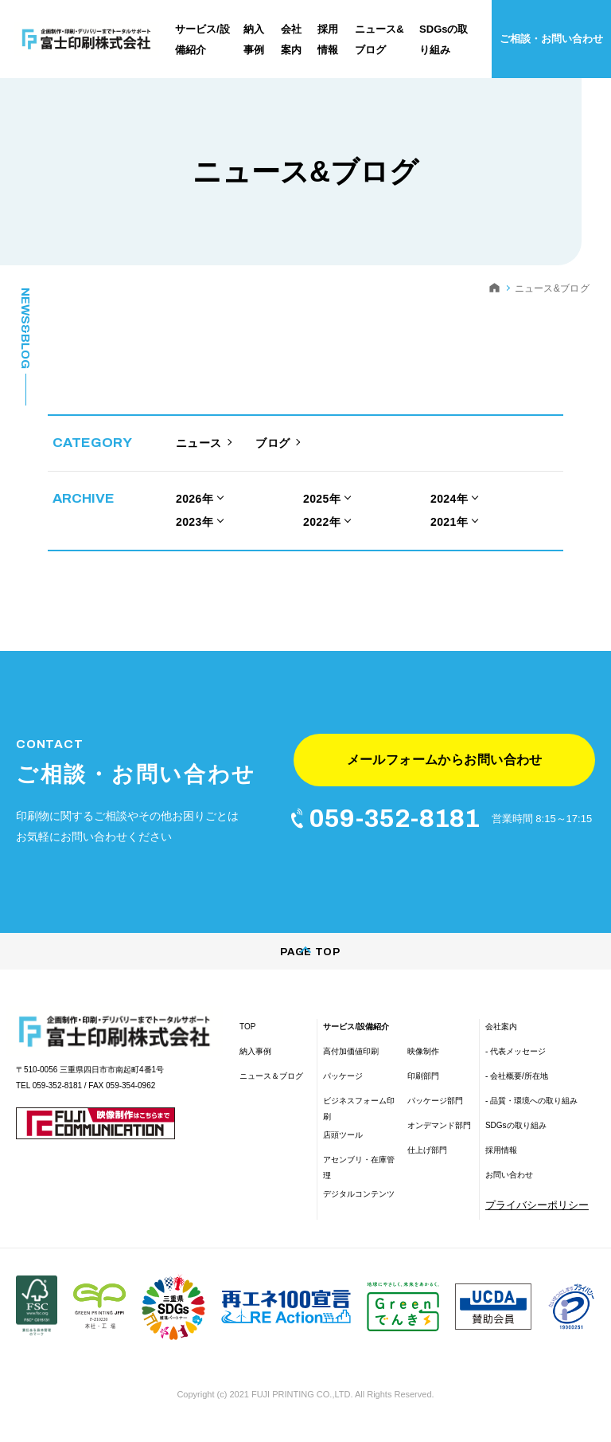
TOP (247, 1038)
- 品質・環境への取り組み (531, 1112)
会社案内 (501, 1038)
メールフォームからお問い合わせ (444, 765)
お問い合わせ (509, 1186)
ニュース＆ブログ (271, 1087)
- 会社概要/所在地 (516, 1087)
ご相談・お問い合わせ (551, 39)
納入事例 (255, 1063)
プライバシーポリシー (537, 1217)
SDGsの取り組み (516, 1137)
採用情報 (501, 1162)
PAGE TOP (305, 964)
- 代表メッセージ (515, 1063)
